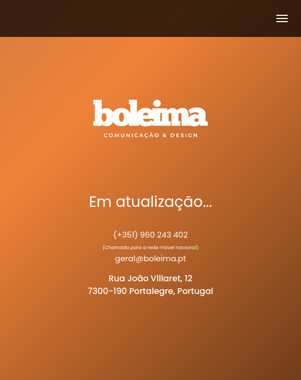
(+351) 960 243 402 (150, 234)
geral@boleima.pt (150, 258)
